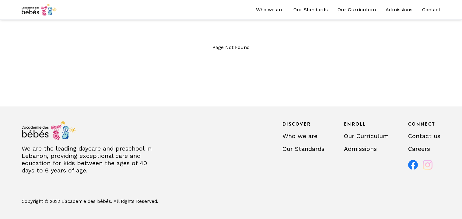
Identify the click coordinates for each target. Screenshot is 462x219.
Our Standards (310, 9)
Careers (419, 148)
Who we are (270, 9)
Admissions (399, 9)
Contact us (424, 136)
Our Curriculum (357, 9)
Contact (431, 9)
